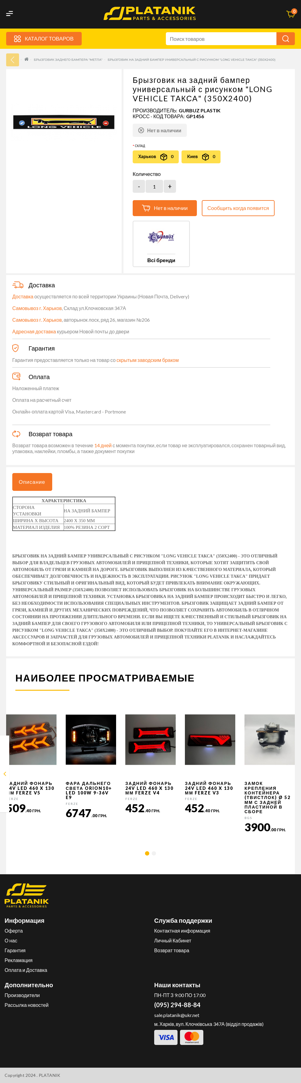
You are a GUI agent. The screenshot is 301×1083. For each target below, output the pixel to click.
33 (12, 59)
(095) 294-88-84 (177, 1004)
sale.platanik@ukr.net (176, 1015)
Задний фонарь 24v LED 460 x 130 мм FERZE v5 (30, 788)
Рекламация (19, 960)
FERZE (12, 799)
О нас (11, 940)
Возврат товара (171, 950)
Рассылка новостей (27, 1005)
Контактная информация (182, 931)
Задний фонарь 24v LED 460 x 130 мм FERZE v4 (149, 788)
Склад (140, 146)
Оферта (14, 931)
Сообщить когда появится (238, 208)
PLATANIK (50, 1075)
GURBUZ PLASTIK (200, 110)
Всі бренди (161, 260)
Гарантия (15, 950)
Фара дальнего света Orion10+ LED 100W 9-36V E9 (89, 790)
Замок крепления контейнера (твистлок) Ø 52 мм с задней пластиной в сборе (267, 797)
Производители (22, 995)
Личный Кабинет (172, 940)
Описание (32, 482)
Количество (147, 174)
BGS (248, 818)
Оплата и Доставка (26, 970)
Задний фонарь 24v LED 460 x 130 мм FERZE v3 (209, 788)
